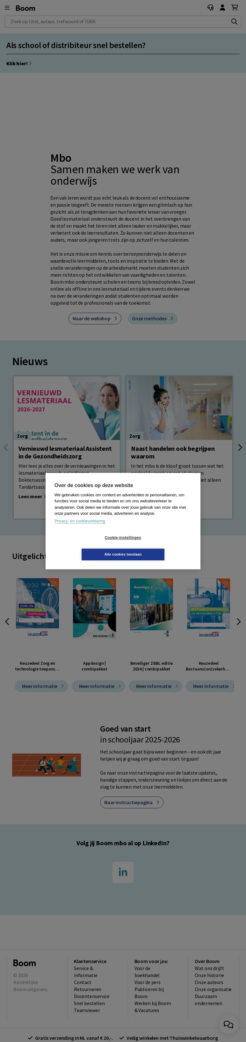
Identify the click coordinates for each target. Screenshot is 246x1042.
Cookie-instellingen (85, 546)
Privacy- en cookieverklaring (79, 529)
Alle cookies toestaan (161, 546)
